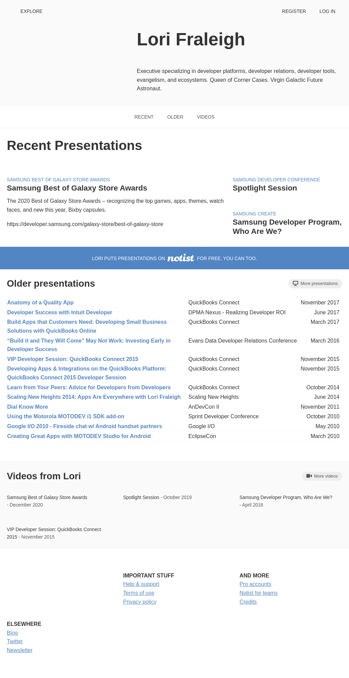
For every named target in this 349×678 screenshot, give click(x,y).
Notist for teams (259, 593)
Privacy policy (139, 602)
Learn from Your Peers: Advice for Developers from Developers (89, 387)
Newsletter (20, 650)
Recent (143, 117)
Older (175, 117)
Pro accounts (255, 584)
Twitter (15, 641)
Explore (31, 11)
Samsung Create (254, 213)
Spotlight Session (265, 188)
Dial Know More (27, 407)
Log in (327, 11)
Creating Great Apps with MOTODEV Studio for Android (79, 436)
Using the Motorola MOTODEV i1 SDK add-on (65, 416)
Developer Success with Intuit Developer (59, 312)
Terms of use (138, 593)
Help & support (141, 584)
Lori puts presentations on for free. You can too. (174, 258)
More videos (322, 476)
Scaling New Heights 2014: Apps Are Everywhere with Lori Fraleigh (94, 397)
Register (294, 11)
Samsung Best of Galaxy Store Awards (58, 179)
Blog (12, 633)
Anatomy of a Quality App (40, 302)
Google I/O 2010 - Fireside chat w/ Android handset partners (84, 426)
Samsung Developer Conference (276, 179)
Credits (248, 602)
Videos (206, 117)
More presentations (315, 283)
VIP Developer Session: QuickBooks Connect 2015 (72, 359)
